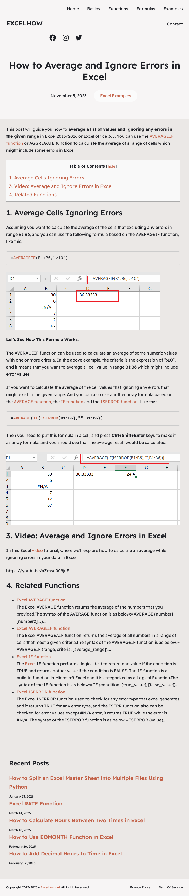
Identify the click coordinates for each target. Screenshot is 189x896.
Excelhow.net (50, 887)
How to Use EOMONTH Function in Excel (61, 837)
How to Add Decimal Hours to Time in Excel (65, 853)
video (38, 550)
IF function (71, 401)
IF (35, 418)
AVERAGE (22, 418)
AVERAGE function (32, 401)
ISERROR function (119, 401)
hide (111, 166)
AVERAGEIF (24, 258)
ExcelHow (24, 23)
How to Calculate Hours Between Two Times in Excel (77, 820)
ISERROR (49, 418)
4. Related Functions (33, 194)
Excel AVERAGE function (41, 600)
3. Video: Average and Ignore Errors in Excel (61, 186)
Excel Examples (115, 95)
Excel (30, 663)
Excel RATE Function (35, 803)
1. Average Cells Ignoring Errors (46, 178)
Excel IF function (34, 656)
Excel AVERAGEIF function (43, 628)
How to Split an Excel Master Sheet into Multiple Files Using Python (86, 782)
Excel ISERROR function (41, 691)
